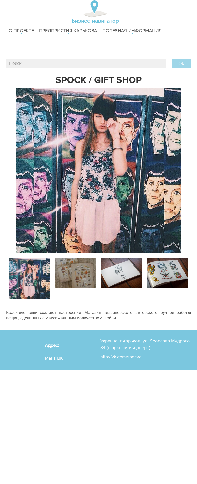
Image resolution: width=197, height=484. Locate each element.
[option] (29, 277)
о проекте (21, 31)
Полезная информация (132, 31)
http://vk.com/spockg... (122, 357)
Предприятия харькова (68, 31)
